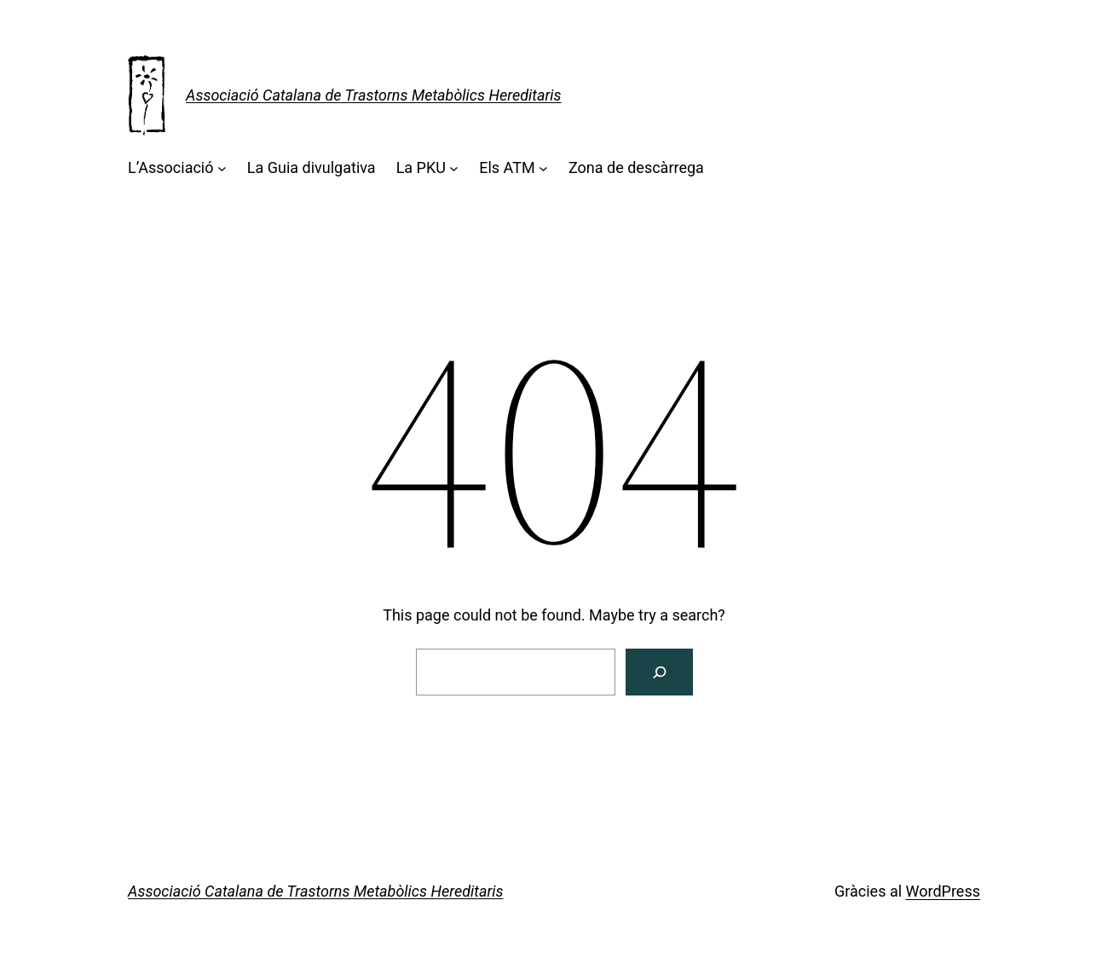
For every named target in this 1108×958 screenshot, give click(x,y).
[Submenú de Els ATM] (543, 168)
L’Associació (171, 167)
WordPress (943, 891)
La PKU (421, 167)
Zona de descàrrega (636, 167)
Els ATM (506, 167)
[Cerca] (659, 672)
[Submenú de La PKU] (454, 168)
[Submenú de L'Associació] (222, 168)
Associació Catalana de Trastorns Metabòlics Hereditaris (374, 95)
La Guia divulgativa (311, 167)
